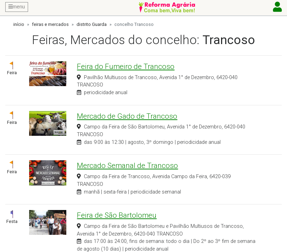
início (18, 24)
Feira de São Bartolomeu (116, 215)
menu (16, 6)
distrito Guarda (91, 24)
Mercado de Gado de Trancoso (127, 116)
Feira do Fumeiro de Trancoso (125, 66)
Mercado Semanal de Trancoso (127, 165)
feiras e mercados (50, 24)
